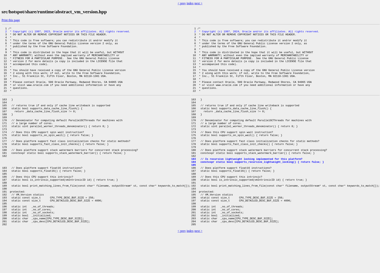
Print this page (11, 20)
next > (198, 3)
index (190, 3)
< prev (182, 3)
